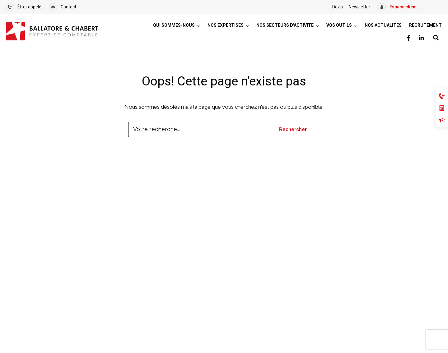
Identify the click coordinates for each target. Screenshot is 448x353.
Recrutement (425, 25)
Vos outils (339, 25)
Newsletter (359, 6)
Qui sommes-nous (174, 25)
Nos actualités (383, 25)
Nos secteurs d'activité (285, 25)
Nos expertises (226, 25)
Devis (337, 6)
